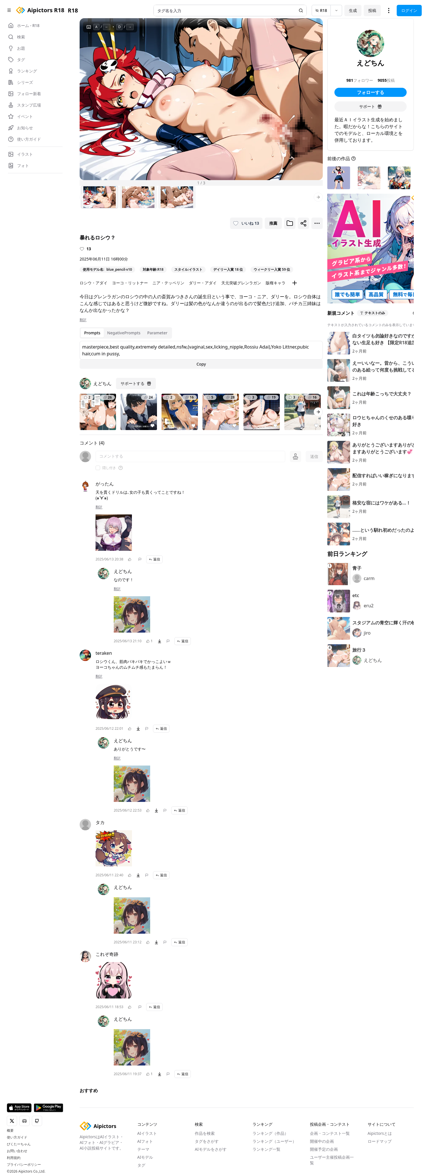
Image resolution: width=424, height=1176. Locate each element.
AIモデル (145, 1157)
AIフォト (145, 1141)
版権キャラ (276, 282)
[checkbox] (98, 468)
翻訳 (83, 320)
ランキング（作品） (270, 1133)
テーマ (143, 1149)
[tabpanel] (201, 355)
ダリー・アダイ (203, 282)
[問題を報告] (140, 559)
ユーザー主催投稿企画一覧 (332, 1159)
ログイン (409, 10)
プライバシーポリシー (24, 1164)
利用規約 (13, 1158)
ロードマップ (380, 1141)
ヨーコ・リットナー (130, 282)
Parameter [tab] (157, 332)
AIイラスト (147, 1133)
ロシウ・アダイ (93, 282)
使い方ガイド (17, 1137)
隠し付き (109, 468)
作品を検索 (205, 1133)
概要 (10, 1130)
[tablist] (126, 333)
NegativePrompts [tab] (123, 332)
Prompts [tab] (92, 332)
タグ (141, 1165)
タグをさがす (207, 1141)
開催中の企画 (322, 1141)
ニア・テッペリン (168, 282)
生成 (353, 10)
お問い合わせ (17, 1151)
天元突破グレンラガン (241, 282)
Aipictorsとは (380, 1133)
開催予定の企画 (324, 1149)
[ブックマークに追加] (289, 223)
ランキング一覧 (266, 1149)
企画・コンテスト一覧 (330, 1133)
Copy (201, 364)
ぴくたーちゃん (19, 1144)
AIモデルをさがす (211, 1149)
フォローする (370, 92)
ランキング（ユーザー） (274, 1141)
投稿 (372, 10)
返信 (154, 559)
